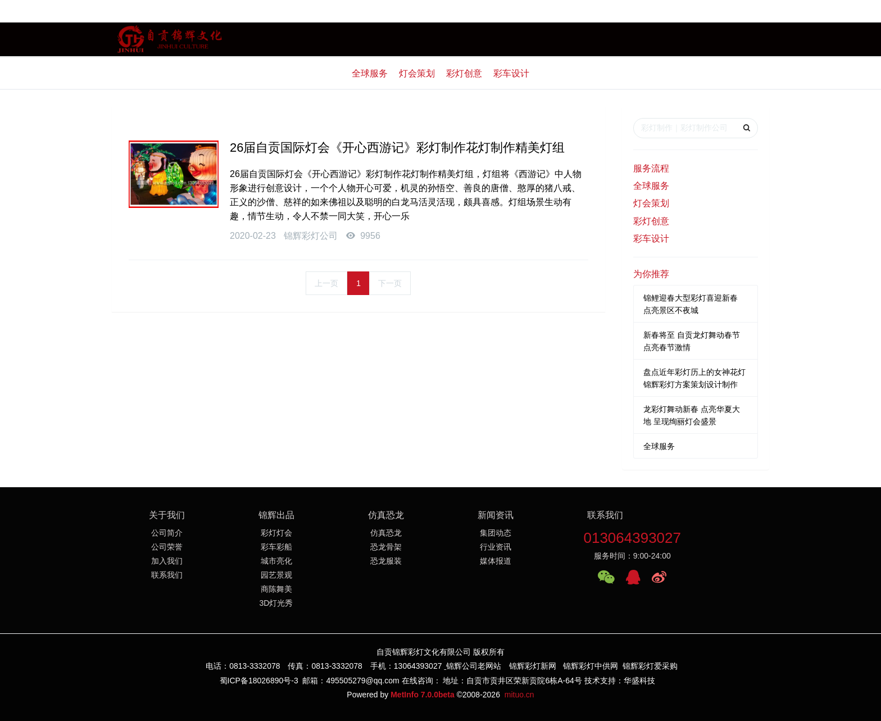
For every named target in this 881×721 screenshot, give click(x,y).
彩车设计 (511, 73)
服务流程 (651, 168)
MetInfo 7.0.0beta (422, 694)
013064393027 (632, 537)
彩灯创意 (464, 73)
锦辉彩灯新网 (532, 665)
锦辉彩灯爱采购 (650, 665)
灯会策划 (417, 73)
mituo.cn (519, 694)
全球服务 (370, 73)
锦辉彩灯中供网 (590, 665)
